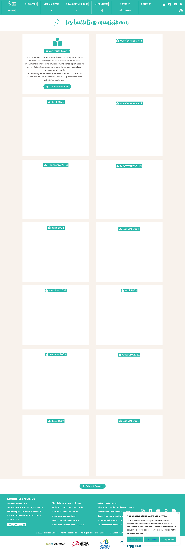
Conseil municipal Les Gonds (111, 516)
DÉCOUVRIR (31, 7)
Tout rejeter (151, 539)
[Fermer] (178, 513)
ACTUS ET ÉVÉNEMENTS (125, 7)
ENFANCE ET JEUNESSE (77, 7)
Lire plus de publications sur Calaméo (129, 91)
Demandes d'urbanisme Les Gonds (114, 511)
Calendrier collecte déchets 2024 (68, 524)
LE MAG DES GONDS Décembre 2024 (56, 172)
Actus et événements (108, 503)
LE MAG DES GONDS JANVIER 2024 (129, 236)
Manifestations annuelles (110, 524)
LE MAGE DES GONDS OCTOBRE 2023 (56, 297)
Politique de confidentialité (94, 533)
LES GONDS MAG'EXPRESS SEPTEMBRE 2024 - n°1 (129, 173)
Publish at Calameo (56, 153)
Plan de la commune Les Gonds (66, 503)
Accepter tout (168, 539)
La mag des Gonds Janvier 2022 (129, 428)
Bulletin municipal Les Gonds (65, 520)
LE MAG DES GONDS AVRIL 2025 (56, 109)
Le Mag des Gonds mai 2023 (129, 297)
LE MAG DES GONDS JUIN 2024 (56, 234)
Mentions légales (69, 533)
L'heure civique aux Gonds (64, 516)
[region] (151, 528)
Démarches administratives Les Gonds (116, 507)
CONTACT (146, 4)
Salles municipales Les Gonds (111, 520)
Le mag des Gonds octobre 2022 (129, 361)
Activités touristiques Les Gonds (67, 507)
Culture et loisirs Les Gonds (65, 511)
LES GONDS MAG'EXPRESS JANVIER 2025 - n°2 (129, 110)
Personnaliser (135, 539)
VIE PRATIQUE (102, 7)
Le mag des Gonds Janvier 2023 (56, 361)
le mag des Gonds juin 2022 (56, 428)
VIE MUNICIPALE (52, 7)
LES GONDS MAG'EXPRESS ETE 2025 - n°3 (129, 47)
